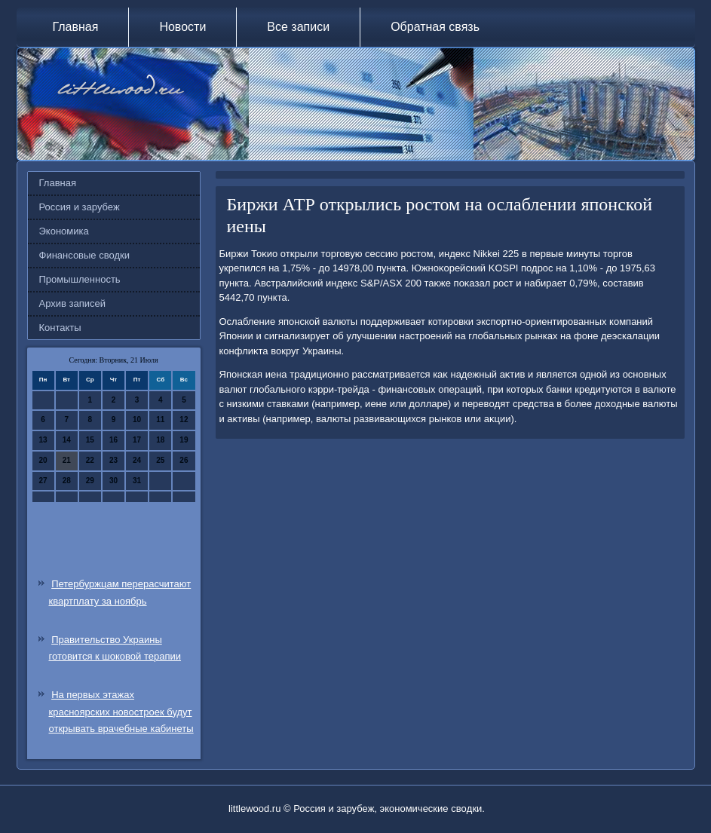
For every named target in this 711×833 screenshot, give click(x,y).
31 (137, 480)
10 (137, 419)
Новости (182, 26)
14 (67, 440)
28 (67, 480)
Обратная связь (435, 26)
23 (113, 460)
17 (137, 440)
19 (183, 440)
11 (160, 419)
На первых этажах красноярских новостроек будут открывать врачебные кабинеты (121, 712)
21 (67, 460)
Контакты (60, 327)
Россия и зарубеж (79, 207)
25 (160, 460)
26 (183, 460)
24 (137, 460)
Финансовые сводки (84, 255)
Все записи (298, 26)
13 (43, 440)
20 (43, 460)
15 (90, 440)
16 (113, 440)
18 (160, 440)
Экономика (64, 231)
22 (90, 460)
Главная (76, 26)
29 (90, 480)
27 (43, 480)
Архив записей (72, 303)
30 (113, 480)
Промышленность (80, 279)
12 (183, 419)
